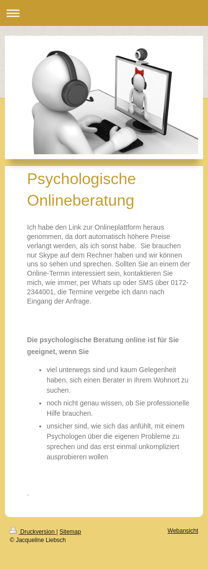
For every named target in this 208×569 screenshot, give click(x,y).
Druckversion (33, 531)
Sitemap (70, 531)
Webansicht (183, 530)
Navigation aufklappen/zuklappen (104, 13)
